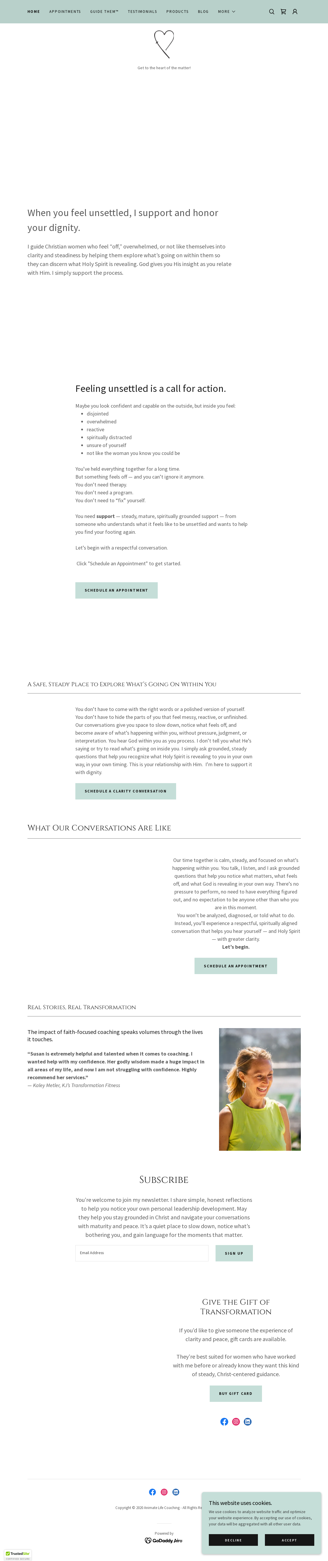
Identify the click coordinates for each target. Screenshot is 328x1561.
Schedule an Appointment (236, 967)
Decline (235, 1540)
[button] (227, 11)
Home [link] (33, 11)
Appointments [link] (65, 11)
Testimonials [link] (142, 11)
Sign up (234, 1254)
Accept (290, 1540)
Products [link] (177, 11)
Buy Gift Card (235, 1395)
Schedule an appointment (117, 591)
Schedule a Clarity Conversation (126, 792)
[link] (283, 12)
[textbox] (142, 1255)
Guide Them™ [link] (104, 11)
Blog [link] (203, 11)
